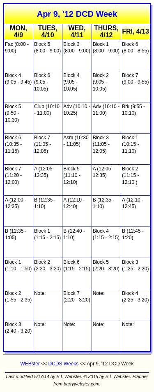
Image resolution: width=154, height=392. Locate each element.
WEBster (30, 364)
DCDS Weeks (63, 364)
